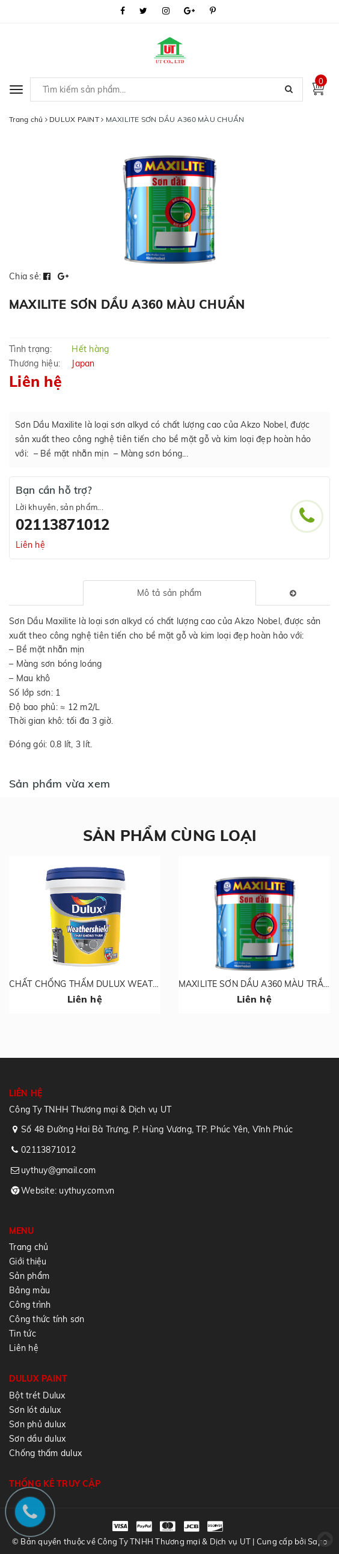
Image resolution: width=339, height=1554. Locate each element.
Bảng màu (29, 1290)
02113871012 (63, 524)
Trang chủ (28, 1247)
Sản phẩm (29, 1275)
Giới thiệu (28, 1261)
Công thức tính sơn (47, 1319)
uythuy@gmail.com (58, 1170)
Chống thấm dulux (45, 1453)
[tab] (169, 593)
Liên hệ (30, 544)
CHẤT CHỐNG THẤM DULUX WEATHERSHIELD (105, 984)
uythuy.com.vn (86, 1190)
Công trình (30, 1304)
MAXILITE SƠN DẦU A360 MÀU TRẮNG (257, 984)
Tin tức (22, 1333)
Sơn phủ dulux (37, 1424)
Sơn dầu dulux (37, 1438)
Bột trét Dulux (37, 1395)
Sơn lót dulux (35, 1409)
